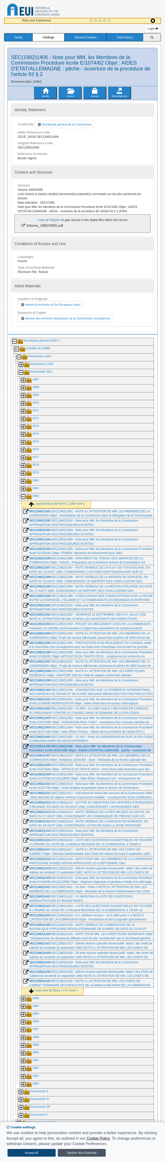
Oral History (125, 37)
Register (55, 220)
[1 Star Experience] (91, 20)
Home (18, 37)
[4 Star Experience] (105, 20)
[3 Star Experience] (100, 20)
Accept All (31, 1152)
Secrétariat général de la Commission (64, 124)
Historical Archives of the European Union (50, 305)
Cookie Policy (98, 1138)
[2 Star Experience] (96, 20)
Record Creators (86, 37)
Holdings (48, 37)
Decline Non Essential (81, 1152)
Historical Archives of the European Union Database (45, 10)
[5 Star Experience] (109, 20)
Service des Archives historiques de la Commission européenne (65, 318)
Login (152, 28)
